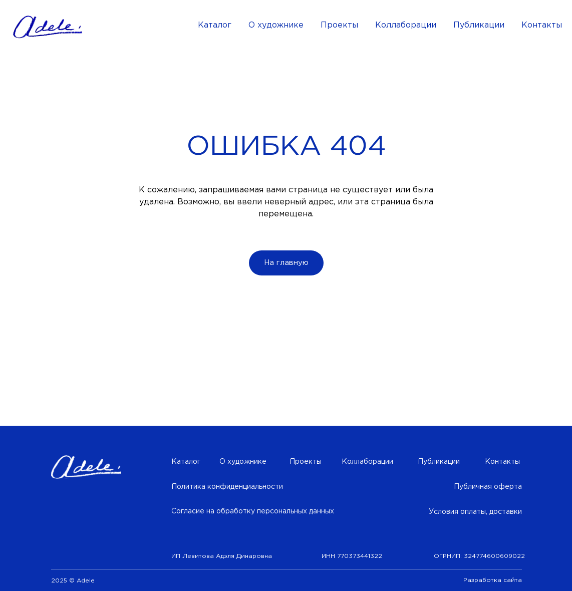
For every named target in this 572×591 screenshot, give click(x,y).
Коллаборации (405, 25)
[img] (86, 467)
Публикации (478, 25)
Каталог (214, 25)
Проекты (339, 25)
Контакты (541, 25)
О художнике (276, 25)
